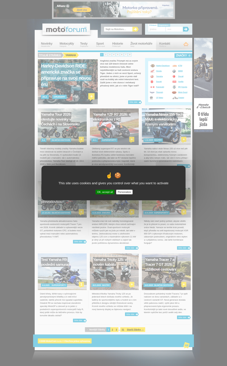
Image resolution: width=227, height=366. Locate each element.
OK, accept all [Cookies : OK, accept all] (105, 192)
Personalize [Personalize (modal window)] (124, 192)
